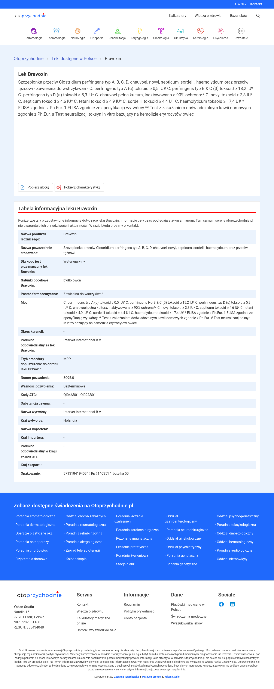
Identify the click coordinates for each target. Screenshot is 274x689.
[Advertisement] (137, 149)
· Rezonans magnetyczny (133, 538)
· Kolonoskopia (75, 559)
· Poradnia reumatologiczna (85, 525)
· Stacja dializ (124, 564)
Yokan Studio (172, 676)
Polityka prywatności (139, 611)
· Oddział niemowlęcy (231, 559)
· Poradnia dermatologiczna (34, 525)
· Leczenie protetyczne (131, 547)
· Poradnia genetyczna (181, 556)
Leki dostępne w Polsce (74, 58)
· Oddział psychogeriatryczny (237, 516)
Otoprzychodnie (28, 58)
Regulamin (132, 604)
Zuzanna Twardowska (126, 676)
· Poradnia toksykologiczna (235, 525)
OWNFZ (241, 4)
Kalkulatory (177, 16)
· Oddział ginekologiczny (183, 538)
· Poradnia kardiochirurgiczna (136, 530)
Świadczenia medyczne (189, 616)
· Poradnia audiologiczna (234, 550)
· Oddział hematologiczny (234, 542)
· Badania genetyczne (181, 564)
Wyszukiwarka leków (187, 623)
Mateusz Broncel (151, 676)
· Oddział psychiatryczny (183, 547)
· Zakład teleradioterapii (82, 550)
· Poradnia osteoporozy (31, 542)
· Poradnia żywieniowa (131, 556)
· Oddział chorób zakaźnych (85, 516)
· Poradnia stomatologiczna (34, 516)
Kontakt (256, 4)
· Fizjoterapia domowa (30, 559)
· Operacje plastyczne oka (33, 533)
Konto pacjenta (135, 618)
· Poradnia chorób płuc (31, 550)
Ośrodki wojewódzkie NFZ (96, 630)
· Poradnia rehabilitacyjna (83, 533)
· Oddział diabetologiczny (234, 533)
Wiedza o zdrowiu (208, 16)
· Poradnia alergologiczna (83, 542)
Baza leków (238, 16)
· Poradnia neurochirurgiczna (186, 530)
